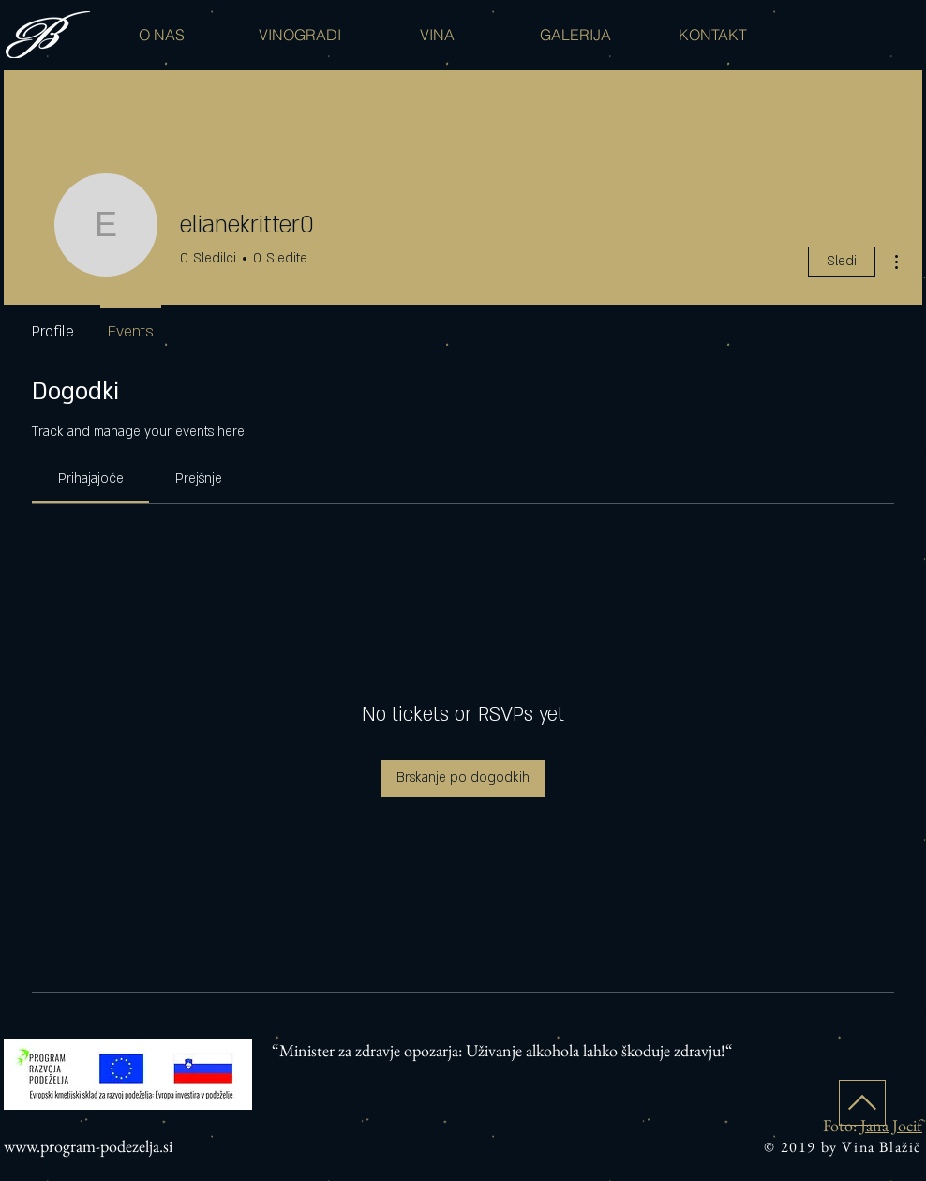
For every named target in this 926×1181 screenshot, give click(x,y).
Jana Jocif (891, 1125)
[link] (91, 478)
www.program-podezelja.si (88, 1146)
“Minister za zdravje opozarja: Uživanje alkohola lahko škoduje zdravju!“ (502, 1050)
